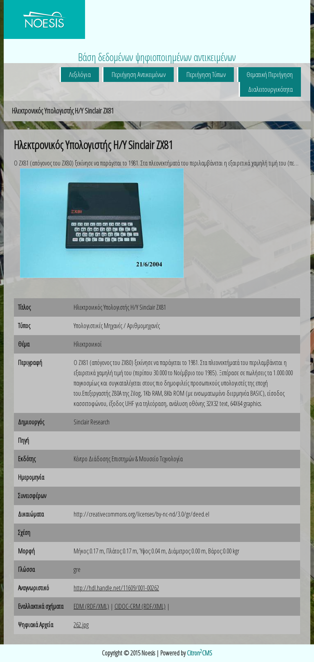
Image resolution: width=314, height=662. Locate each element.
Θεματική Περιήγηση (270, 74)
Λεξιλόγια (80, 74)
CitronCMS (199, 652)
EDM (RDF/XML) (91, 606)
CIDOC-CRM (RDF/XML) (140, 606)
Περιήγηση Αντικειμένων (139, 74)
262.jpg (81, 624)
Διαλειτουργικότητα (270, 89)
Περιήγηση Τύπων (206, 74)
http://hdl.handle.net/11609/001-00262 (116, 587)
